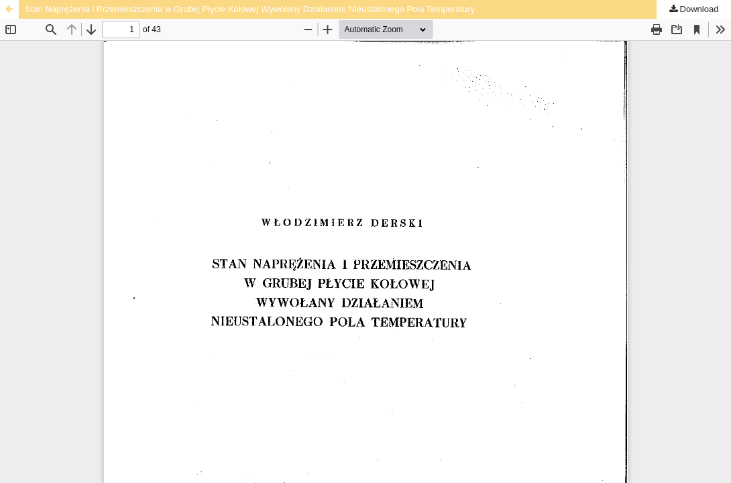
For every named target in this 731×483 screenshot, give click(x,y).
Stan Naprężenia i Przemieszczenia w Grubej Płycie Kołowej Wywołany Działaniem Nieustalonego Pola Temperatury (250, 9)
